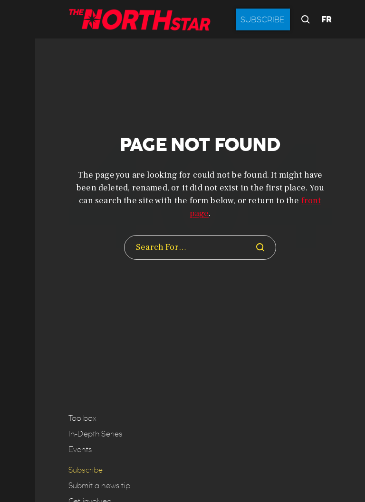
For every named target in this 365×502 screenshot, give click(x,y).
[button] (17, 251)
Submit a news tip (99, 486)
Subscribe (262, 19)
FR (326, 19)
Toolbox (82, 418)
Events (80, 450)
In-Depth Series (95, 434)
